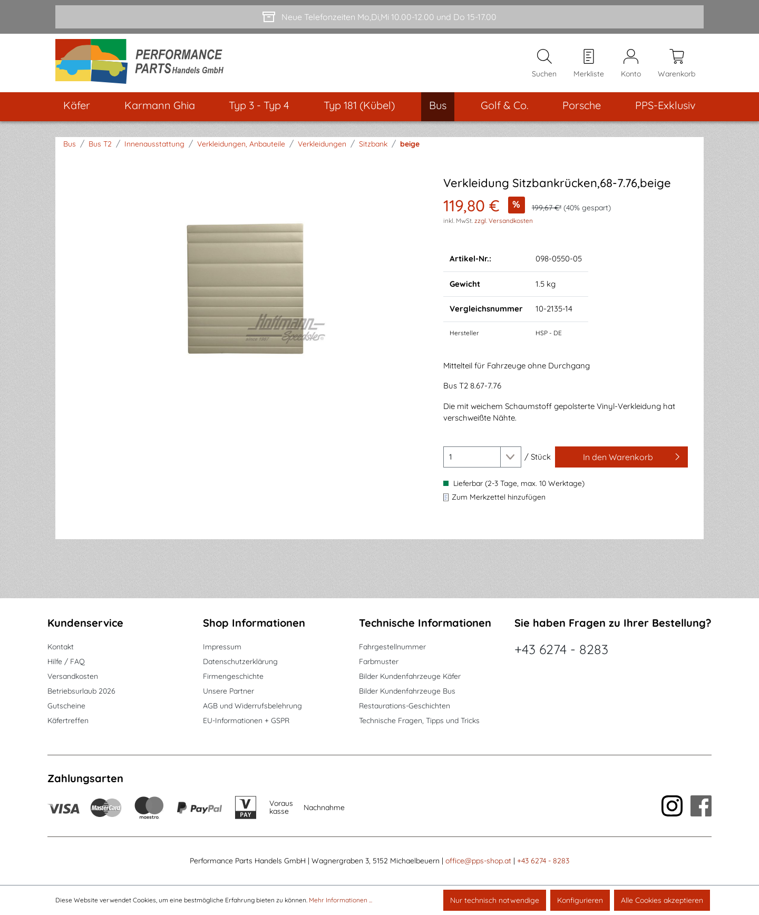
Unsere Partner (228, 691)
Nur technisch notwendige (494, 900)
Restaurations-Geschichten (404, 706)
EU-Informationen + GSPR (246, 721)
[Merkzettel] (588, 64)
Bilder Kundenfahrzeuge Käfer (410, 677)
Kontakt (60, 647)
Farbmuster (378, 662)
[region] (247, 290)
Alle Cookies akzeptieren (662, 900)
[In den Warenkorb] (621, 458)
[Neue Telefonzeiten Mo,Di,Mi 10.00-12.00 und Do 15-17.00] (379, 16)
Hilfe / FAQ (66, 662)
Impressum (222, 647)
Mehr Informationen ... (340, 900)
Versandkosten (72, 677)
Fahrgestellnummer (392, 647)
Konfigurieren (580, 900)
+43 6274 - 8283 (561, 649)
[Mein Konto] (630, 64)
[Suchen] (544, 64)
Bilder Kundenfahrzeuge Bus (407, 691)
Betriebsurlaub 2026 (81, 691)
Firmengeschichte (233, 677)
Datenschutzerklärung (240, 662)
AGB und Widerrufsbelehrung (252, 706)
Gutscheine (66, 706)
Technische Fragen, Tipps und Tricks (419, 721)
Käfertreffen (68, 721)
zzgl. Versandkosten (503, 222)
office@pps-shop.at (478, 861)
